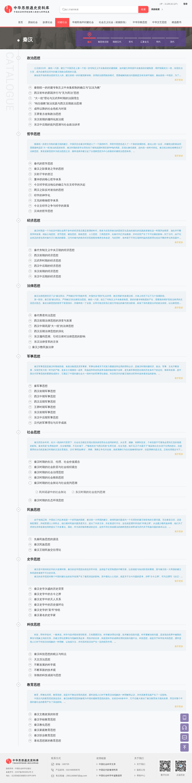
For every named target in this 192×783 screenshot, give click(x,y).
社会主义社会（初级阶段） (113, 22)
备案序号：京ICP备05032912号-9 (19, 772)
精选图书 (176, 22)
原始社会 (33, 22)
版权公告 (141, 770)
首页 (20, 22)
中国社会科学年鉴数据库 (110, 775)
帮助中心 (141, 775)
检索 (143, 9)
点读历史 (180, 775)
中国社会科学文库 (107, 764)
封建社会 (62, 22)
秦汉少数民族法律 (41, 347)
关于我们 (141, 764)
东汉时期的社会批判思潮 (88, 492)
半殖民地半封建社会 (83, 22)
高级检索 (157, 9)
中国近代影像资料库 (108, 770)
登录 (185, 4)
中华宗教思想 (140, 22)
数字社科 (165, 775)
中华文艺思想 (159, 22)
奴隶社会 (47, 22)
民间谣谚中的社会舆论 (51, 492)
